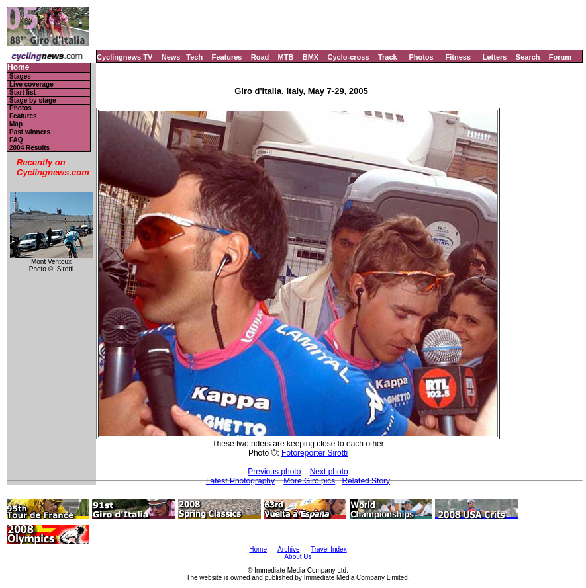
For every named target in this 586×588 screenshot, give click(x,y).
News (171, 57)
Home (18, 67)
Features (227, 57)
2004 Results (29, 147)
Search (528, 57)
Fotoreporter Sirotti (314, 453)
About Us (297, 556)
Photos (421, 57)
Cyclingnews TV (124, 57)
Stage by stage (32, 100)
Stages (20, 76)
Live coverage (31, 84)
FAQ (16, 140)
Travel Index (329, 549)
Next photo (329, 471)
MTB (286, 57)
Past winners (29, 132)
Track (387, 57)
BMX (310, 57)
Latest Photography (240, 480)
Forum (560, 57)
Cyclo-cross (348, 57)
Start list (22, 92)
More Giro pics (309, 480)
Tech (194, 57)
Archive (288, 549)
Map (16, 124)
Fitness (458, 57)
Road (260, 57)
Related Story (366, 480)
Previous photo (274, 471)
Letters (495, 57)
